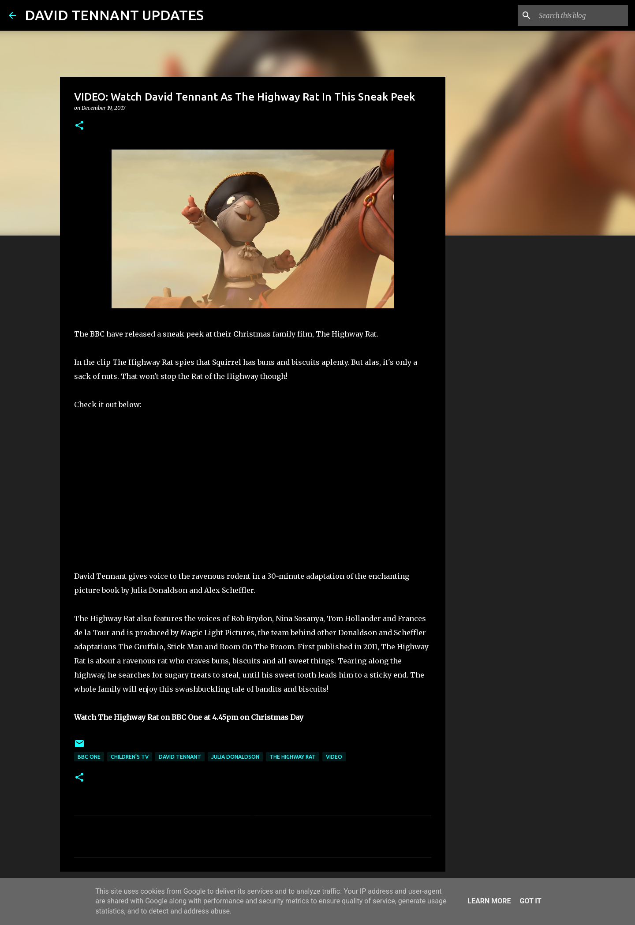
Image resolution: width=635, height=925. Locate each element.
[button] (79, 126)
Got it (530, 901)
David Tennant (180, 757)
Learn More (489, 901)
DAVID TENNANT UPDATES (114, 15)
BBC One (89, 757)
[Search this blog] (581, 15)
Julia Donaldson (235, 757)
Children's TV (130, 757)
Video (334, 757)
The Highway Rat (292, 757)
